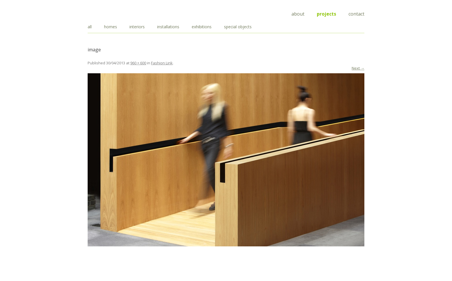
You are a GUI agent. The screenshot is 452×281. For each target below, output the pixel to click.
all (90, 26)
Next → (358, 68)
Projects (326, 14)
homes (110, 26)
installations (168, 26)
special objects (238, 26)
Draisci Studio (116, 13)
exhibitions (202, 26)
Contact (356, 14)
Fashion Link (162, 62)
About (297, 14)
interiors (137, 26)
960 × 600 (138, 62)
